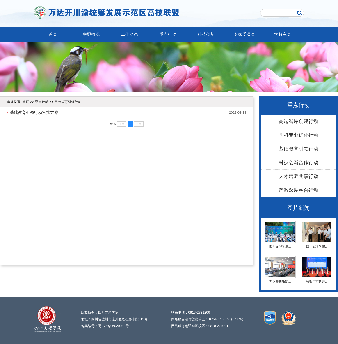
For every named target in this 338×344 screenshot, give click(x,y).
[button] (165, 88)
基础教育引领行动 (298, 149)
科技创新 (206, 34)
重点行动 (167, 34)
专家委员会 (244, 34)
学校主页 (282, 34)
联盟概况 (91, 34)
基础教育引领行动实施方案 (34, 112)
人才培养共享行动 (298, 176)
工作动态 (129, 34)
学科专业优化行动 (298, 135)
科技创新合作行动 (298, 162)
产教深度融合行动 (298, 190)
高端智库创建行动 (298, 121)
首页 (53, 34)
